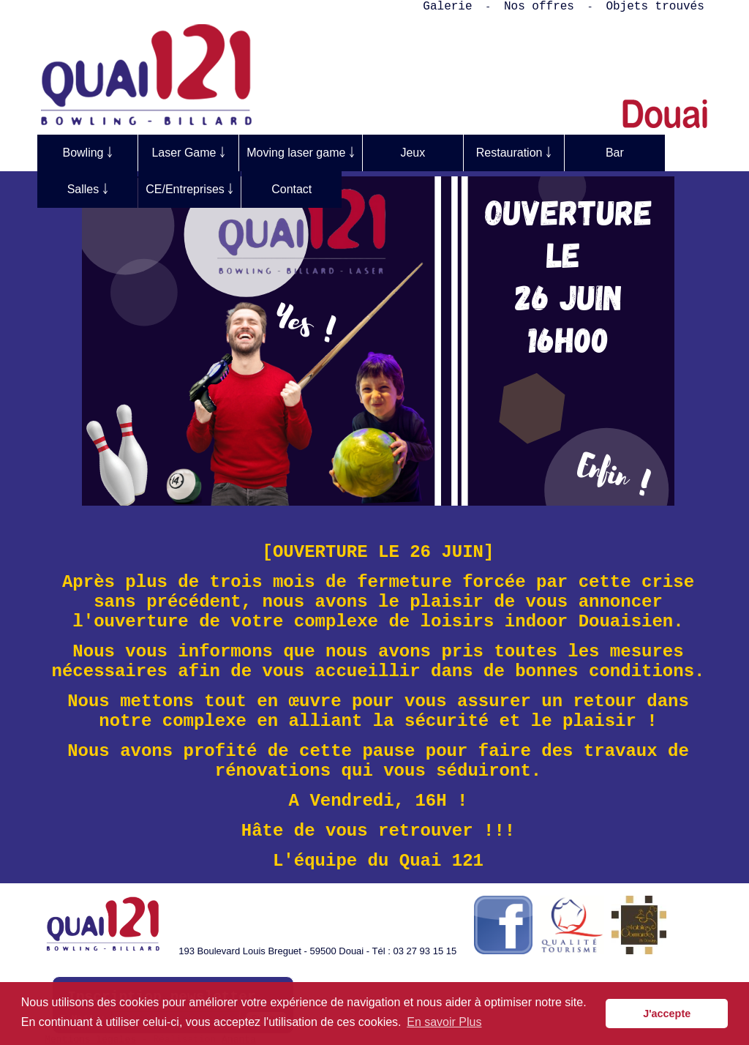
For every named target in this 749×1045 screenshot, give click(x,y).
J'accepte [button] (666, 1013)
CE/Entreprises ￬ (189, 189)
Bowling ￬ (87, 152)
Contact (291, 189)
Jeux (412, 152)
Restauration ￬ (514, 152)
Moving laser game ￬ (300, 152)
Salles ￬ (87, 189)
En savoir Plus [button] (444, 1022)
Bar (615, 152)
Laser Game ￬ (188, 152)
